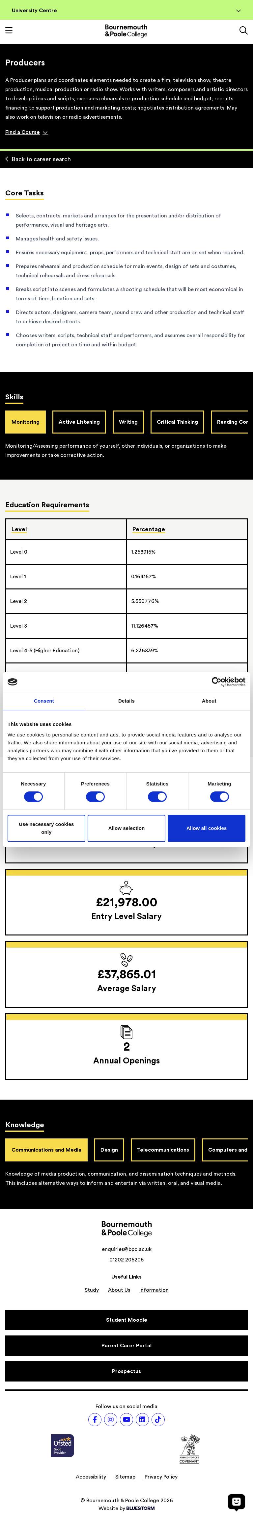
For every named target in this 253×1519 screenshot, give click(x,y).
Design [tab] (109, 1150)
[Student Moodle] (126, 1320)
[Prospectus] (126, 1371)
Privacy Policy (161, 1477)
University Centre (126, 10)
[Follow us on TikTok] (158, 1419)
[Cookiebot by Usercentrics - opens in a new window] (216, 682)
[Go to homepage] (126, 31)
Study (92, 1290)
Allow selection (126, 828)
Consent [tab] (44, 701)
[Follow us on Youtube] (126, 1419)
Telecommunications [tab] (163, 1150)
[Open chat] (236, 1502)
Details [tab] (126, 701)
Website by (126, 1508)
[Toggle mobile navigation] (9, 31)
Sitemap (125, 1477)
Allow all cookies (206, 828)
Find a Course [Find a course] (26, 132)
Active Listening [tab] (79, 422)
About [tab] (209, 701)
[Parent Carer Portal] (126, 1345)
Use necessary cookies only (46, 828)
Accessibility (91, 1477)
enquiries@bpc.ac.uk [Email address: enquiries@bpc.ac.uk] (127, 1249)
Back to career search (38, 159)
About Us (119, 1290)
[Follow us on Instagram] (110, 1419)
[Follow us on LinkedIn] (142, 1419)
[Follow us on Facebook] (94, 1419)
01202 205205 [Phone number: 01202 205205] (126, 1259)
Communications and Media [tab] (46, 1150)
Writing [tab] (128, 422)
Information (154, 1290)
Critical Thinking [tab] (177, 422)
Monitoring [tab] (26, 422)
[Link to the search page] (243, 31)
